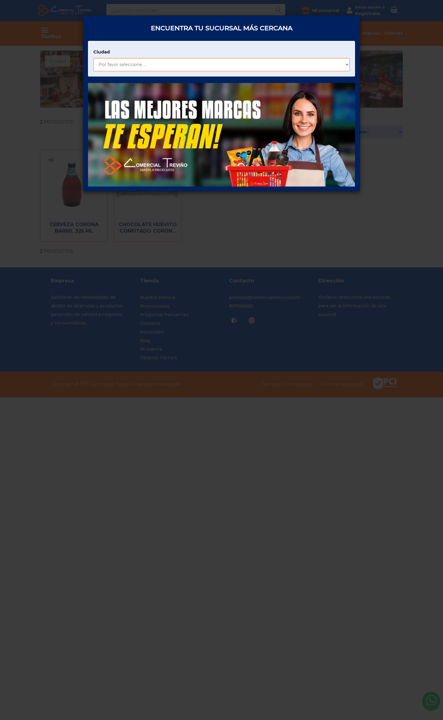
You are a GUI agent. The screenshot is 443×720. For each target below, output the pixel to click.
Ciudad (101, 29)
